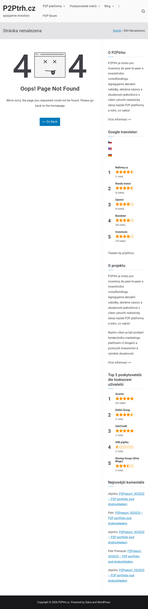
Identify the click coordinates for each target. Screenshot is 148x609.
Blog (109, 6)
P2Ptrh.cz (19, 8)
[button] (63, 6)
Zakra (88, 602)
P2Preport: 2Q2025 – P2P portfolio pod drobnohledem (126, 575)
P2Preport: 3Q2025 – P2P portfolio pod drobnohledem (126, 499)
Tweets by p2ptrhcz (121, 253)
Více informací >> (119, 119)
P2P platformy (54, 6)
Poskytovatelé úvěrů (85, 6)
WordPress (103, 602)
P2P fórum (50, 16)
